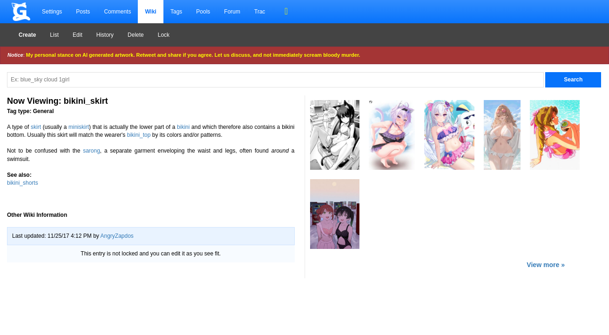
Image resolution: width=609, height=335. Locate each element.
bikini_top (139, 135)
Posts (83, 11)
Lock (163, 35)
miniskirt (78, 127)
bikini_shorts (22, 183)
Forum (232, 11)
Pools (203, 11)
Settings (52, 11)
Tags (176, 11)
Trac (259, 11)
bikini (183, 127)
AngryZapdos (116, 236)
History (105, 35)
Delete (136, 35)
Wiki (150, 11)
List (54, 35)
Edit (77, 35)
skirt (36, 127)
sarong (91, 150)
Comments (117, 11)
